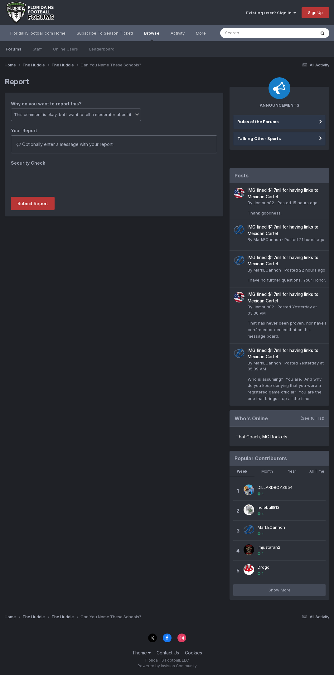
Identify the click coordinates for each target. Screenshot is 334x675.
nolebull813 (268, 507)
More (201, 33)
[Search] (251, 33)
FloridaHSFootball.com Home (37, 33)
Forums (14, 48)
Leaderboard (101, 48)
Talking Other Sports (259, 138)
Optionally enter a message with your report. (65, 144)
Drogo (263, 567)
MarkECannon (267, 239)
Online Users (65, 48)
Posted (297, 202)
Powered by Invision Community (167, 665)
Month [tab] (267, 471)
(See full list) (312, 418)
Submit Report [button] (32, 203)
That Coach (248, 436)
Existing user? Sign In (271, 12)
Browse (151, 36)
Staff (37, 48)
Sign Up (315, 12)
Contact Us (168, 652)
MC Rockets (274, 436)
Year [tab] (292, 471)
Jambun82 (264, 202)
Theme (141, 652)
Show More (280, 589)
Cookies (193, 652)
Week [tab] (242, 471)
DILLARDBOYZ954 (275, 487)
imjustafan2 (269, 547)
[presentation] (58, 180)
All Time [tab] (316, 471)
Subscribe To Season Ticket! (105, 33)
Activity (178, 33)
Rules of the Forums (258, 121)
